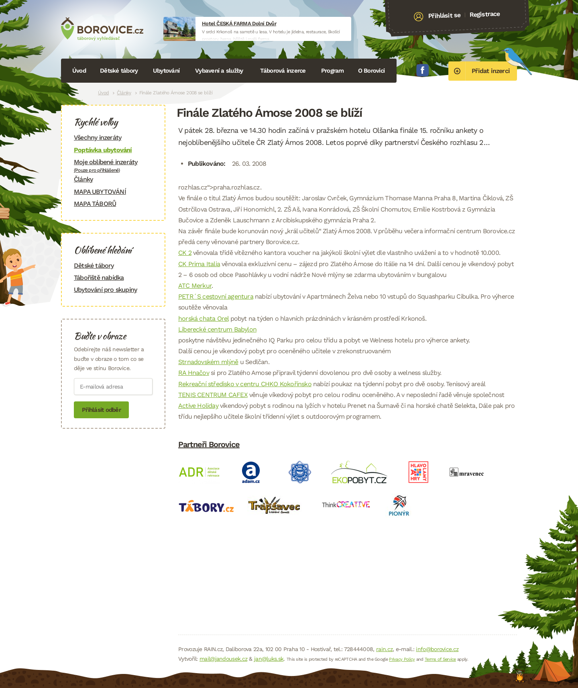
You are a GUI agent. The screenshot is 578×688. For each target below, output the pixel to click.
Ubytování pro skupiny (105, 289)
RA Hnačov (193, 373)
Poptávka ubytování (103, 150)
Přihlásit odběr (101, 409)
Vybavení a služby (219, 70)
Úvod (79, 70)
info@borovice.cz (437, 649)
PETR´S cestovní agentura (215, 296)
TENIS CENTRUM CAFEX (213, 395)
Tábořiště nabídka (99, 277)
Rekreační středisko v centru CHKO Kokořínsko (244, 384)
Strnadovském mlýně (208, 362)
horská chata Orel (203, 318)
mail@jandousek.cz (223, 658)
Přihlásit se (444, 15)
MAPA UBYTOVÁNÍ (100, 191)
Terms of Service (440, 659)
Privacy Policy (402, 659)
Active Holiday (198, 405)
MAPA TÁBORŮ (95, 204)
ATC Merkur (195, 285)
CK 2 (184, 252)
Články (124, 93)
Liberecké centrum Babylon (217, 329)
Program (332, 70)
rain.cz (384, 649)
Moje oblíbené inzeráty (113, 165)
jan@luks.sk (268, 658)
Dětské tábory (119, 70)
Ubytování (166, 70)
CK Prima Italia (199, 264)
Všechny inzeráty (97, 137)
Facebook (422, 70)
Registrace (484, 14)
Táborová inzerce (283, 70)
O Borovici (371, 70)
